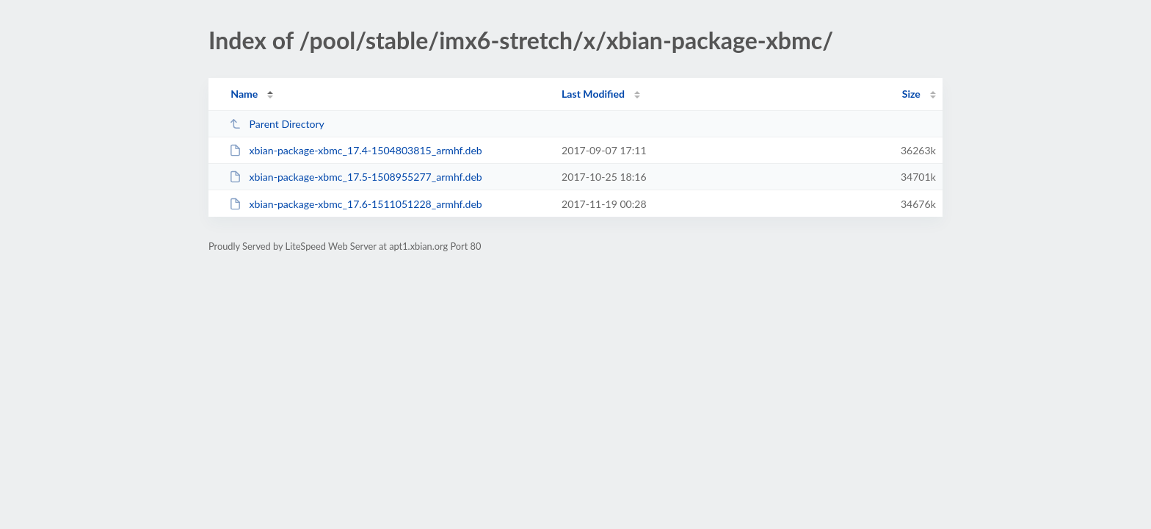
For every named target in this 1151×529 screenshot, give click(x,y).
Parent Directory (276, 124)
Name (244, 93)
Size (911, 93)
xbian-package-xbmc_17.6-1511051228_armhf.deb (355, 204)
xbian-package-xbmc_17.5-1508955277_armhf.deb (355, 176)
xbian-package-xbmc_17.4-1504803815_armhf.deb (355, 150)
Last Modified (593, 93)
